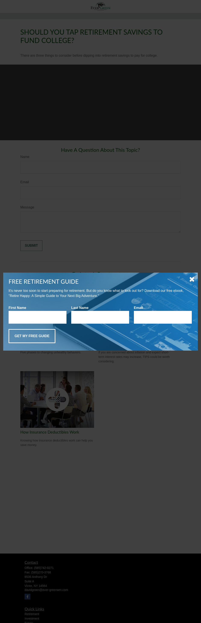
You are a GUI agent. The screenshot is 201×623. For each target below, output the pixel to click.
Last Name (80, 308)
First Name (17, 308)
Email (138, 308)
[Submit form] (32, 336)
